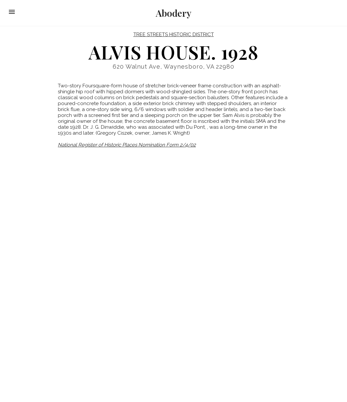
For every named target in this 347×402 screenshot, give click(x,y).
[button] (12, 12)
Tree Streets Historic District (173, 34)
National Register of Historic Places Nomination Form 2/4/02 (127, 145)
